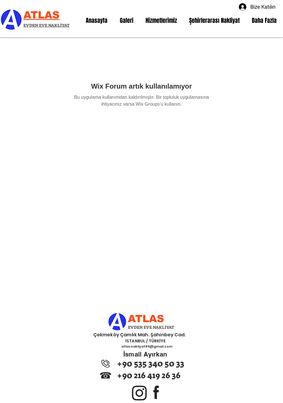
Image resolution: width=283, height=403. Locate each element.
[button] (161, 20)
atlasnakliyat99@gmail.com (146, 346)
